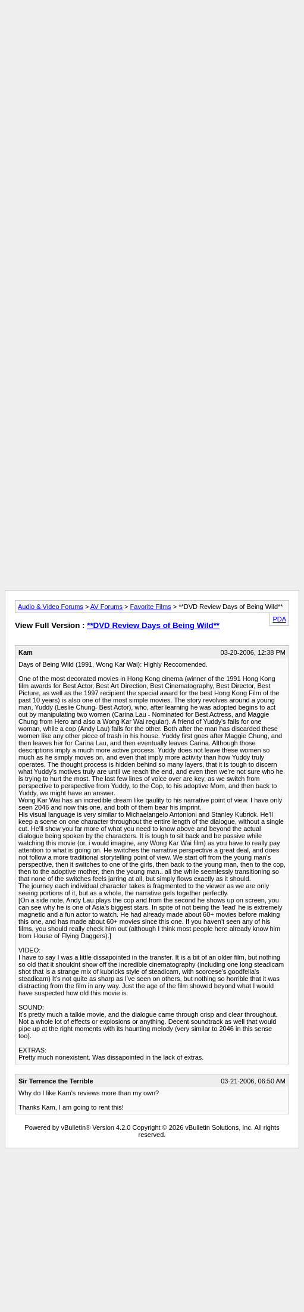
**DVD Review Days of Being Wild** (153, 625)
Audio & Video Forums (50, 606)
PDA (279, 619)
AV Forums (106, 606)
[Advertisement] (149, 116)
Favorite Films (150, 606)
